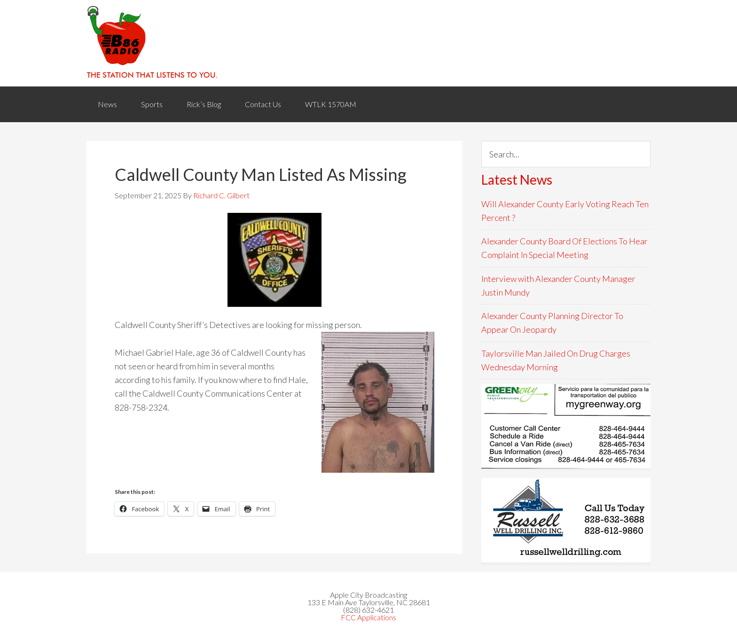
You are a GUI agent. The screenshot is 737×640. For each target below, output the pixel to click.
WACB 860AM (368, 43)
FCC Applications (368, 617)
